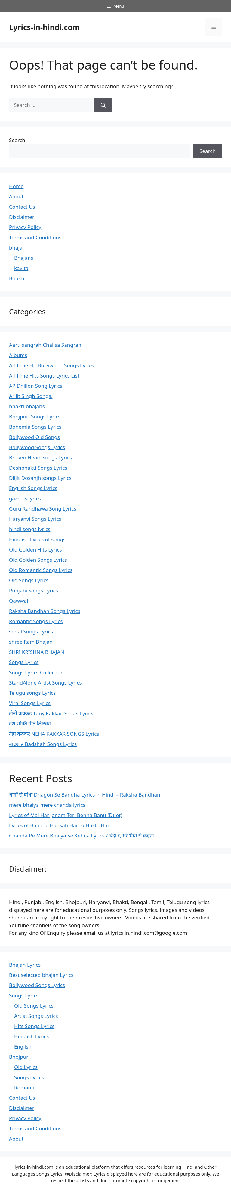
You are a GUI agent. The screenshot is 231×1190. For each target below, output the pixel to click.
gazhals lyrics (25, 498)
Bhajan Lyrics (25, 964)
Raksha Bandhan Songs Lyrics (44, 610)
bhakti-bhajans (27, 406)
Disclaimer (21, 216)
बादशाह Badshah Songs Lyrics (43, 744)
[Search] (103, 105)
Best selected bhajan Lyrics (41, 974)
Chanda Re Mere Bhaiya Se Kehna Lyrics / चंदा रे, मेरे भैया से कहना (81, 835)
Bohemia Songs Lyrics (35, 426)
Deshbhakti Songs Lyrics (38, 467)
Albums (18, 355)
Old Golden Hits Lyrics (35, 549)
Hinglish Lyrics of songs (37, 539)
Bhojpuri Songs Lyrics (34, 416)
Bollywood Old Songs (34, 436)
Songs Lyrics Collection (36, 672)
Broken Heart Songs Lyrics (40, 457)
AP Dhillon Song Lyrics (35, 385)
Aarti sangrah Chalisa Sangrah (45, 344)
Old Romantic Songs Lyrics (40, 570)
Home (16, 186)
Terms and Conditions (35, 237)
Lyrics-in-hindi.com (44, 27)
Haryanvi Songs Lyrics (35, 518)
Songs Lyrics (23, 662)
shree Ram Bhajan (31, 641)
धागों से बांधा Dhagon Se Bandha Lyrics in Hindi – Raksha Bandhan (84, 794)
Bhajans (23, 257)
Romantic (25, 1087)
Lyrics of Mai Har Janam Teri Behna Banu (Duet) (65, 815)
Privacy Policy (25, 227)
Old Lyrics (26, 1067)
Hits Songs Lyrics (34, 1026)
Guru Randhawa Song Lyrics (42, 508)
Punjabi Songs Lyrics (33, 590)
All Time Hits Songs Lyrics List (44, 375)
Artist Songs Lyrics (36, 1015)
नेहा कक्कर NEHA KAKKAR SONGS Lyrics (54, 733)
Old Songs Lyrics (28, 580)
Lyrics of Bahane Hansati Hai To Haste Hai (59, 825)
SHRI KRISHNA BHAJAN (36, 651)
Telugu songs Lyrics (32, 692)
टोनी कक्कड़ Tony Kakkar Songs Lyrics (51, 713)
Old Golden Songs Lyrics (38, 559)
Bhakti (16, 278)
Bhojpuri (19, 1056)
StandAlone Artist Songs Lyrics (45, 682)
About (16, 196)
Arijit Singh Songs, (30, 396)
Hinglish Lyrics (31, 1036)
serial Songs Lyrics (31, 631)
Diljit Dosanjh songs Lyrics (40, 477)
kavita (21, 268)
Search (17, 140)
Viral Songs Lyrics (30, 703)
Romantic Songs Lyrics (36, 621)
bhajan (17, 247)
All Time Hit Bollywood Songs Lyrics (51, 365)
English (23, 1046)
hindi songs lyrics (29, 529)
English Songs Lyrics (33, 488)
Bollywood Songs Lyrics (37, 447)
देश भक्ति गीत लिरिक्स (30, 723)
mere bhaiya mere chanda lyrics (47, 804)
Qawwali (19, 600)
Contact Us (22, 206)
